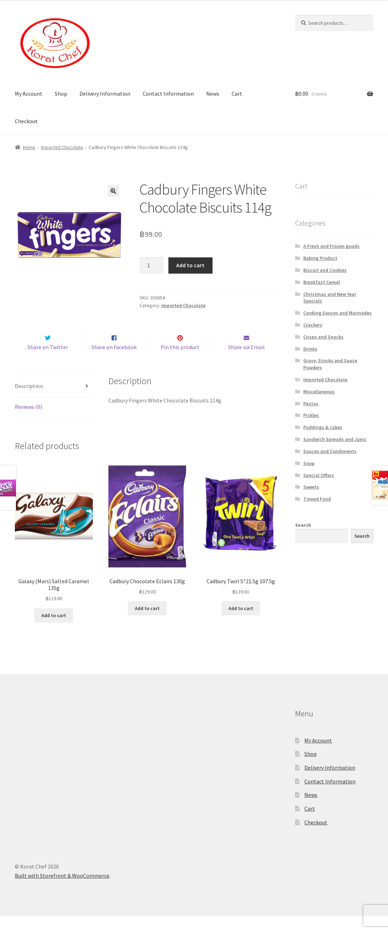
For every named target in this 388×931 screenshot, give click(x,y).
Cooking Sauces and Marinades (337, 313)
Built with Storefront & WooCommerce (62, 890)
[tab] (54, 401)
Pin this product (180, 361)
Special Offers (318, 475)
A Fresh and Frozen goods (331, 246)
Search (303, 525)
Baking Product (320, 258)
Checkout (26, 121)
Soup (309, 463)
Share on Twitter (48, 361)
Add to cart (190, 265)
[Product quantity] (151, 265)
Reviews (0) (28, 421)
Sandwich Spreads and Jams (334, 439)
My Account (28, 93)
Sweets (311, 487)
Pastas (310, 403)
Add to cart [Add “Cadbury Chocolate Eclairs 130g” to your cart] (147, 623)
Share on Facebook (114, 361)
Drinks (310, 349)
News (212, 93)
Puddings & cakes (322, 427)
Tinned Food (317, 499)
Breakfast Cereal (321, 282)
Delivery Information (104, 93)
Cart (237, 93)
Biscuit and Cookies (325, 270)
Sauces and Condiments (330, 451)
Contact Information (168, 93)
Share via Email (246, 361)
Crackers (312, 325)
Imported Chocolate (62, 147)
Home (29, 147)
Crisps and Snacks (323, 337)
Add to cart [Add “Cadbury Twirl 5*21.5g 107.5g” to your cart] (240, 623)
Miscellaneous (319, 391)
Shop (61, 93)
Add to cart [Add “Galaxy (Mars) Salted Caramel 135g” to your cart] (53, 630)
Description (29, 400)
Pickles (311, 415)
